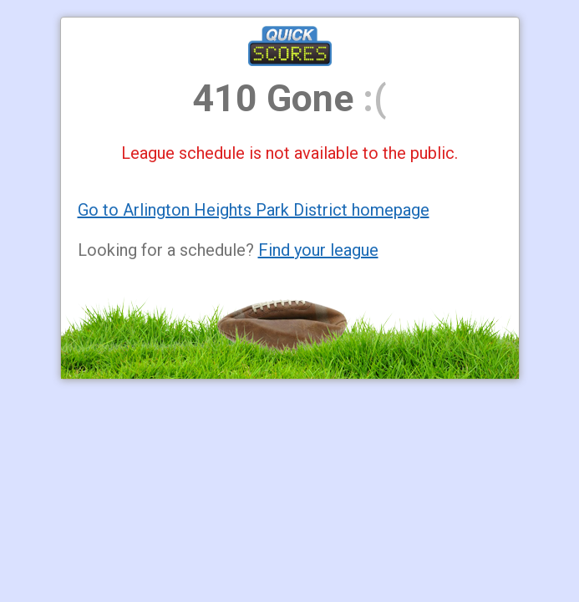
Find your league (318, 250)
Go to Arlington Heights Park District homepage (253, 210)
